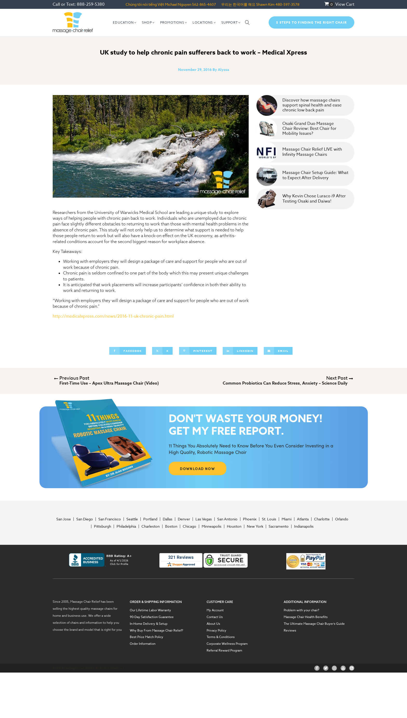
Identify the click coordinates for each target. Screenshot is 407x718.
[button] (124, 22)
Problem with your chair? (301, 610)
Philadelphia (126, 526)
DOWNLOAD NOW (197, 468)
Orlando (341, 519)
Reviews (290, 630)
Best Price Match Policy (146, 637)
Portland (150, 519)
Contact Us (215, 617)
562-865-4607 (204, 4)
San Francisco (109, 519)
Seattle (132, 519)
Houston (234, 526)
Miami (286, 519)
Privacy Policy (216, 630)
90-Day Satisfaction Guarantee (152, 617)
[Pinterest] (197, 351)
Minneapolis (211, 526)
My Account (215, 610)
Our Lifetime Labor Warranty (150, 610)
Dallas (167, 519)
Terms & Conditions (221, 637)
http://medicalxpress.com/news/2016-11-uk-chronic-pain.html (113, 316)
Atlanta (303, 519)
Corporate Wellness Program (227, 644)
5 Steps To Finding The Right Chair (311, 22)
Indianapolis (304, 526)
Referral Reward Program (224, 650)
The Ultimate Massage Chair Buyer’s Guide (314, 624)
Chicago (189, 526)
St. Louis (269, 519)
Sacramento (279, 526)
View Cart (344, 4)
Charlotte (322, 519)
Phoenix (249, 519)
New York (255, 526)
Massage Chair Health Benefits (306, 617)
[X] (162, 351)
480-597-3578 (287, 4)
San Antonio (227, 519)
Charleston (150, 526)
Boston (171, 526)
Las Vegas (203, 519)
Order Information (142, 644)
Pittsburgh (102, 526)
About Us (213, 624)
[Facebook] (127, 351)
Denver (184, 519)
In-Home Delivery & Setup (148, 624)
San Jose (63, 519)
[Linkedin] (240, 351)
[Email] (278, 351)
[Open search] (247, 22)
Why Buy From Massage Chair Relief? (156, 630)
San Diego (84, 519)
